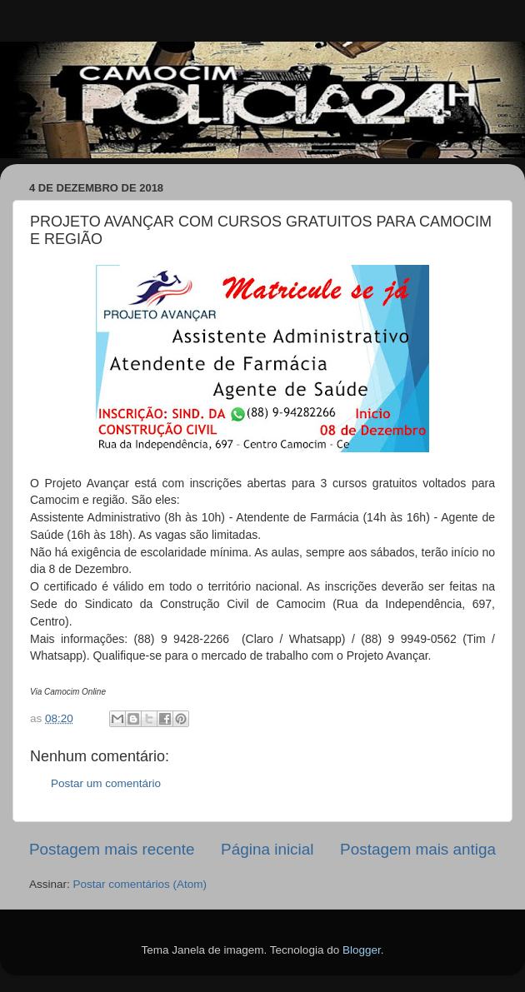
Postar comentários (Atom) (140, 884)
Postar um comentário (106, 783)
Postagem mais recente (111, 849)
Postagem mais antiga (418, 849)
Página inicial (267, 849)
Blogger (361, 950)
